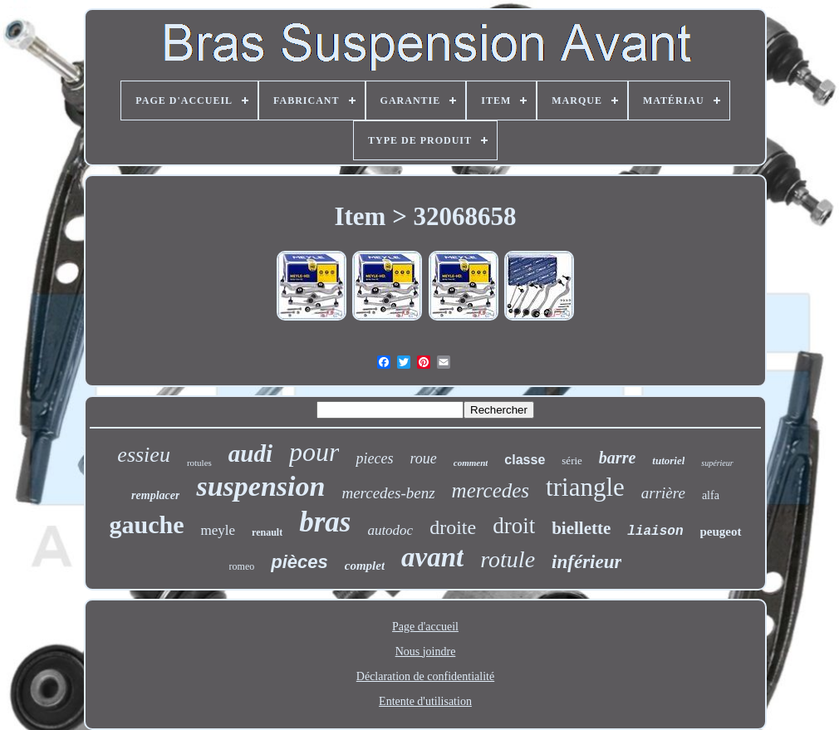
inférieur (586, 561)
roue (423, 458)
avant (432, 557)
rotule (507, 559)
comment (471, 463)
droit (514, 525)
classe (524, 460)
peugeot (721, 531)
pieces (374, 458)
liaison (655, 531)
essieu (143, 455)
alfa (710, 495)
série (572, 460)
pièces (299, 561)
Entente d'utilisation (425, 701)
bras (325, 522)
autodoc (390, 530)
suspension (260, 486)
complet (365, 565)
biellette (581, 528)
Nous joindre (425, 651)
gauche (146, 524)
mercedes (490, 490)
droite (452, 527)
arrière (663, 493)
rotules (199, 463)
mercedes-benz (387, 493)
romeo (242, 566)
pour (314, 452)
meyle (217, 530)
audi (250, 453)
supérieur (717, 463)
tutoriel (668, 460)
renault (267, 532)
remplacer (155, 495)
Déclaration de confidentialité (425, 676)
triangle (585, 487)
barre (617, 457)
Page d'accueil (425, 626)
